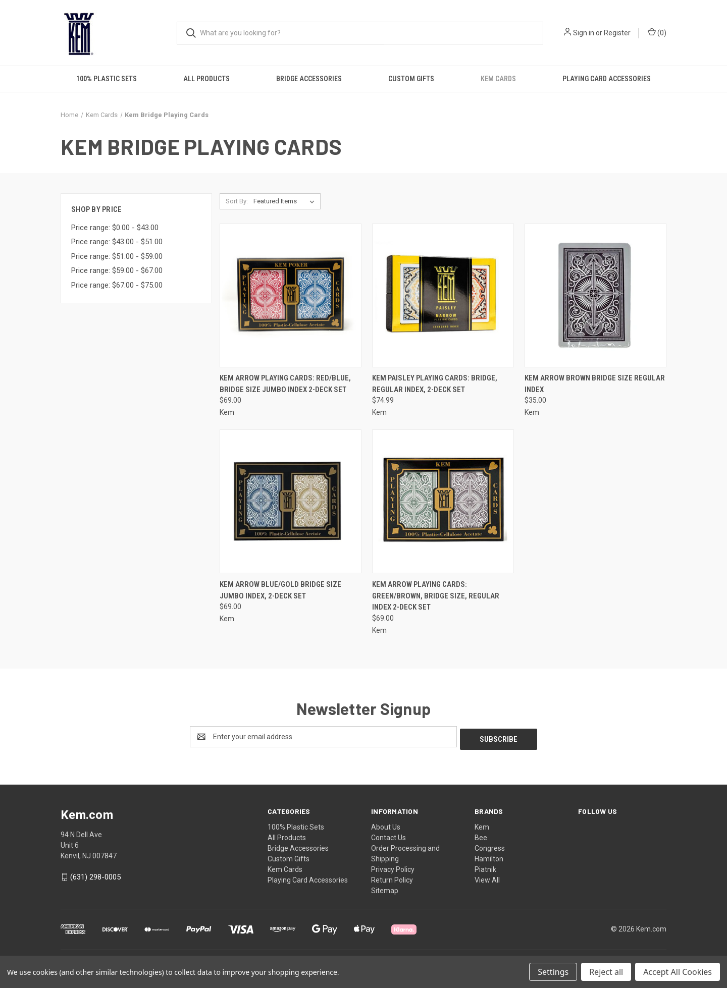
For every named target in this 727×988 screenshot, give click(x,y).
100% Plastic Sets (106, 79)
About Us (385, 824)
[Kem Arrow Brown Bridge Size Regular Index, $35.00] (595, 295)
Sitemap (384, 888)
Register (617, 33)
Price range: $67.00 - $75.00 (117, 285)
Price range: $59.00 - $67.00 (117, 270)
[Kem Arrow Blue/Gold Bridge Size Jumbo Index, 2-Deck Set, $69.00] (290, 501)
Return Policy (392, 877)
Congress (490, 846)
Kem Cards (498, 79)
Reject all (606, 971)
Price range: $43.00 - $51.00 (117, 241)
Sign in (583, 33)
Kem (482, 824)
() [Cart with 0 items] (657, 32)
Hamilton (489, 856)
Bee (481, 835)
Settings (553, 971)
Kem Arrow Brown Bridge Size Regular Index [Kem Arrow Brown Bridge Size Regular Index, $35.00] (595, 383)
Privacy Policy (392, 867)
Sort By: (237, 201)
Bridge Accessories (309, 79)
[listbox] (286, 201)
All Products (206, 79)
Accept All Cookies (677, 971)
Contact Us (388, 835)
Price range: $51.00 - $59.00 (117, 256)
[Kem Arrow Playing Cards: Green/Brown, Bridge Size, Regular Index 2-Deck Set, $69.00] (443, 501)
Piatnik (485, 867)
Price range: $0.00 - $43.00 (115, 227)
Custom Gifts (411, 79)
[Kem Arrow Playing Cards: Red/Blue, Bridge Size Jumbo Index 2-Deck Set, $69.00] (290, 295)
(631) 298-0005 (95, 874)
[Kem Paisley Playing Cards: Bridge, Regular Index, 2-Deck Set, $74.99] (443, 295)
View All (487, 877)
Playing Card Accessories (606, 79)
